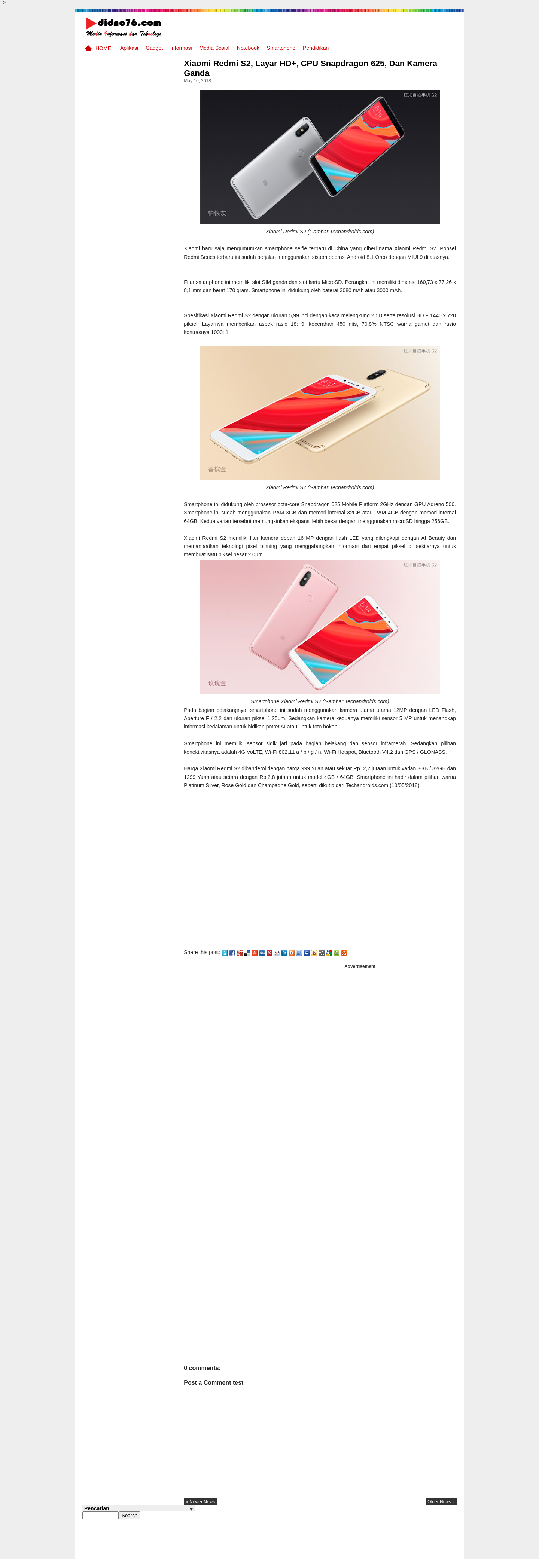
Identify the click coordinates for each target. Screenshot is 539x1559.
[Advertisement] (329, 899)
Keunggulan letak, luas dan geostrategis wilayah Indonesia (152, 469)
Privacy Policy (412, 1552)
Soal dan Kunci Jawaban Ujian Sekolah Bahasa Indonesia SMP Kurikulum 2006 (152, 501)
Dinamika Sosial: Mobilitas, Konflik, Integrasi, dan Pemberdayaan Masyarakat (153, 538)
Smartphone (281, 48)
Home (103, 48)
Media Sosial (214, 48)
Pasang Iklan (342, 1552)
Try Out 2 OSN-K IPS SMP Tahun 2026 (153, 437)
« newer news (218, 1535)
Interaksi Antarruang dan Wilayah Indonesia (150, 380)
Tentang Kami (376, 1552)
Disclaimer (443, 1552)
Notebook (248, 48)
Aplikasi (129, 48)
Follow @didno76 (102, 576)
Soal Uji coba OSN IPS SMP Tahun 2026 (148, 323)
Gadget (154, 48)
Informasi (181, 48)
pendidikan (316, 48)
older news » (441, 1535)
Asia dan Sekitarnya (143, 405)
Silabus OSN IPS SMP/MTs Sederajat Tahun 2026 (153, 355)
